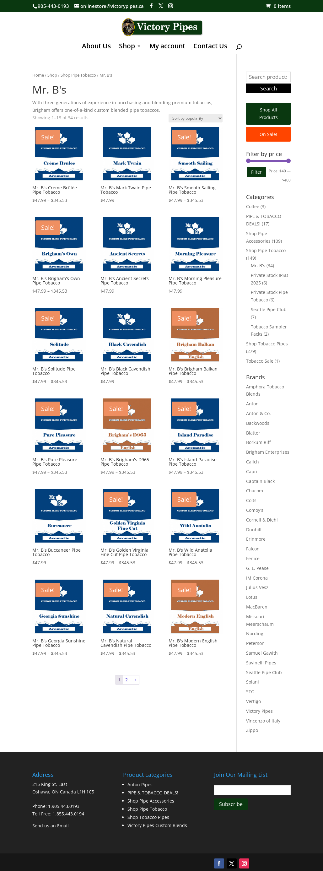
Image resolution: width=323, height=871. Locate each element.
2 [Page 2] (126, 680)
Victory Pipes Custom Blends (157, 825)
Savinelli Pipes (261, 663)
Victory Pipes (259, 711)
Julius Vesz (257, 587)
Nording (254, 633)
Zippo (252, 730)
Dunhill (253, 530)
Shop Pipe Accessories (150, 801)
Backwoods (257, 423)
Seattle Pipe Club (269, 309)
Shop (127, 47)
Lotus (251, 597)
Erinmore (256, 539)
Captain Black (260, 481)
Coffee (252, 206)
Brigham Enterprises (267, 452)
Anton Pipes (140, 784)
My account (167, 47)
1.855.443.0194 (68, 814)
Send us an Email (50, 826)
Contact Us (210, 47)
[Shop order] (196, 118)
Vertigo (253, 701)
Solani (252, 682)
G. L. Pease (257, 568)
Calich (252, 462)
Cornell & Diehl (262, 520)
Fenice (253, 558)
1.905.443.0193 (63, 806)
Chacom (254, 491)
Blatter (253, 433)
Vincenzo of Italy (263, 721)
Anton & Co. (258, 413)
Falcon (253, 549)
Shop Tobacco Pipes (267, 344)
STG (250, 692)
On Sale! (268, 134)
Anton (252, 404)
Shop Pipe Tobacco (78, 75)
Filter (256, 172)
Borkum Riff (258, 442)
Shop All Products (268, 113)
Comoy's (254, 510)
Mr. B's (258, 265)
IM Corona (257, 578)
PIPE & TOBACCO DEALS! (152, 793)
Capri (251, 471)
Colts (251, 500)
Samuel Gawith (262, 653)
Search (268, 88)
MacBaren (256, 607)
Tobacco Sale (259, 361)
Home (38, 75)
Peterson (255, 643)
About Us (96, 47)
